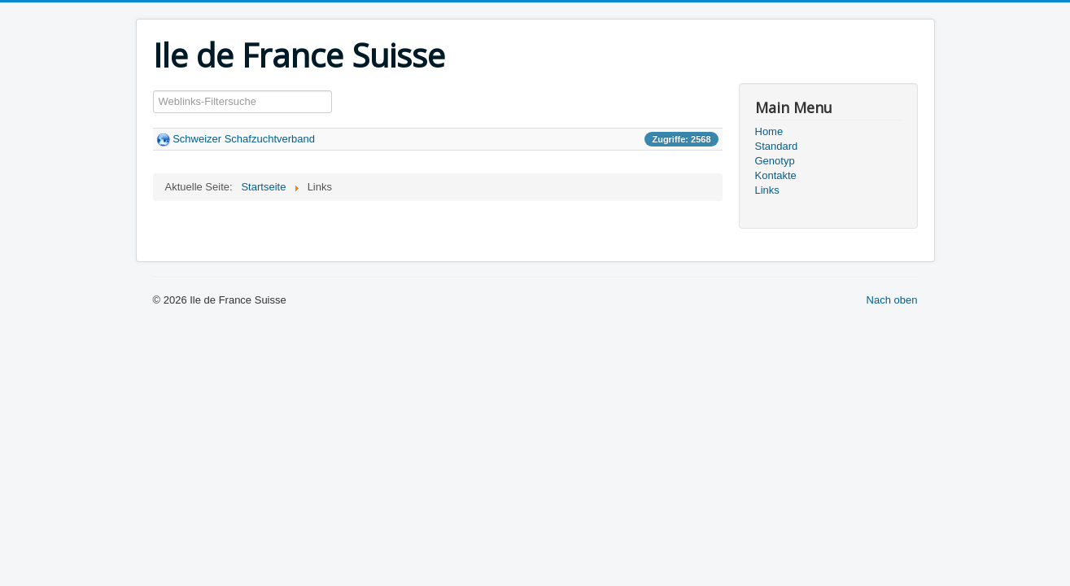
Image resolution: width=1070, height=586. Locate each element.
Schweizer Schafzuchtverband (244, 139)
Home (769, 131)
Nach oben (892, 300)
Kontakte (776, 175)
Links (767, 190)
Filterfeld (153, 90)
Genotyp (775, 161)
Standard (776, 146)
